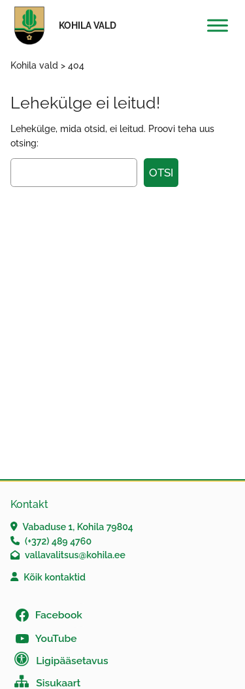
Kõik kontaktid (55, 577)
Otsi (161, 172)
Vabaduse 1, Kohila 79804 (78, 527)
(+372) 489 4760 (58, 541)
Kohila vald (87, 25)
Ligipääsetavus (72, 660)
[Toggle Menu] (217, 25)
